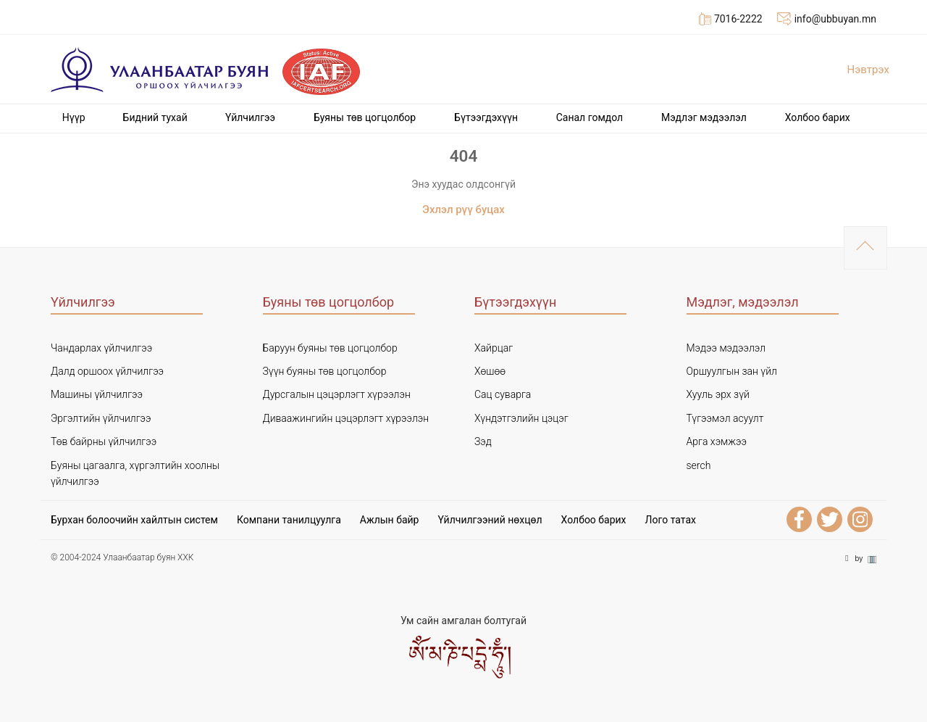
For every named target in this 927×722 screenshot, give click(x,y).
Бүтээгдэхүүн (486, 117)
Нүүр (73, 117)
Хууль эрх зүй (718, 394)
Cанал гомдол (590, 117)
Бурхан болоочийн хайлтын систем (134, 520)
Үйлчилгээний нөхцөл (489, 520)
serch (699, 465)
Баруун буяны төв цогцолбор (330, 348)
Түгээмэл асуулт (725, 418)
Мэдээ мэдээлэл (726, 348)
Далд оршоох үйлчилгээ (107, 371)
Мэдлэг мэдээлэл (704, 117)
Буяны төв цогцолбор (365, 117)
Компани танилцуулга (289, 520)
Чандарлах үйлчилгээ (101, 348)
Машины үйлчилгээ (97, 394)
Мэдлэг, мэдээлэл (743, 302)
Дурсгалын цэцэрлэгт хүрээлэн (337, 394)
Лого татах (670, 520)
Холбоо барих (817, 117)
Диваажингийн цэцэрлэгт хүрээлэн (346, 418)
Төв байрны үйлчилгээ (103, 441)
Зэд (483, 441)
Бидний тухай (155, 117)
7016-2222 (731, 18)
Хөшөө (490, 371)
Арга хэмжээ (717, 441)
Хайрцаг (493, 348)
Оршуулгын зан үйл (732, 371)
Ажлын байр (389, 520)
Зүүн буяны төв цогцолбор (325, 371)
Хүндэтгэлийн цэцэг (521, 418)
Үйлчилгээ (250, 117)
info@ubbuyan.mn (826, 18)
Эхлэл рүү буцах (463, 209)
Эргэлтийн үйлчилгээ (101, 418)
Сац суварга (502, 394)
